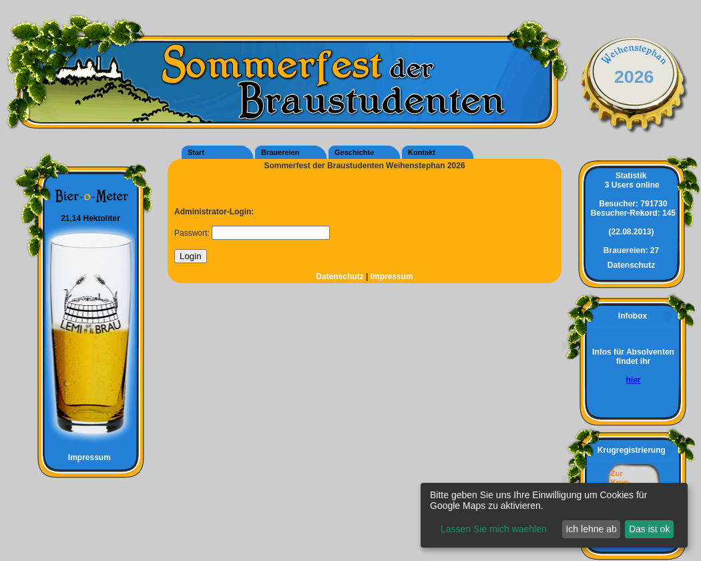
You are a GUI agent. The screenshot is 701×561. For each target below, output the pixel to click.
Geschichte (354, 152)
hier (633, 380)
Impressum (84, 457)
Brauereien (280, 152)
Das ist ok (649, 529)
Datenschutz (341, 276)
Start (196, 152)
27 (631, 250)
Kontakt (421, 152)
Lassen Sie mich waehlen (494, 529)
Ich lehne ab (590, 529)
